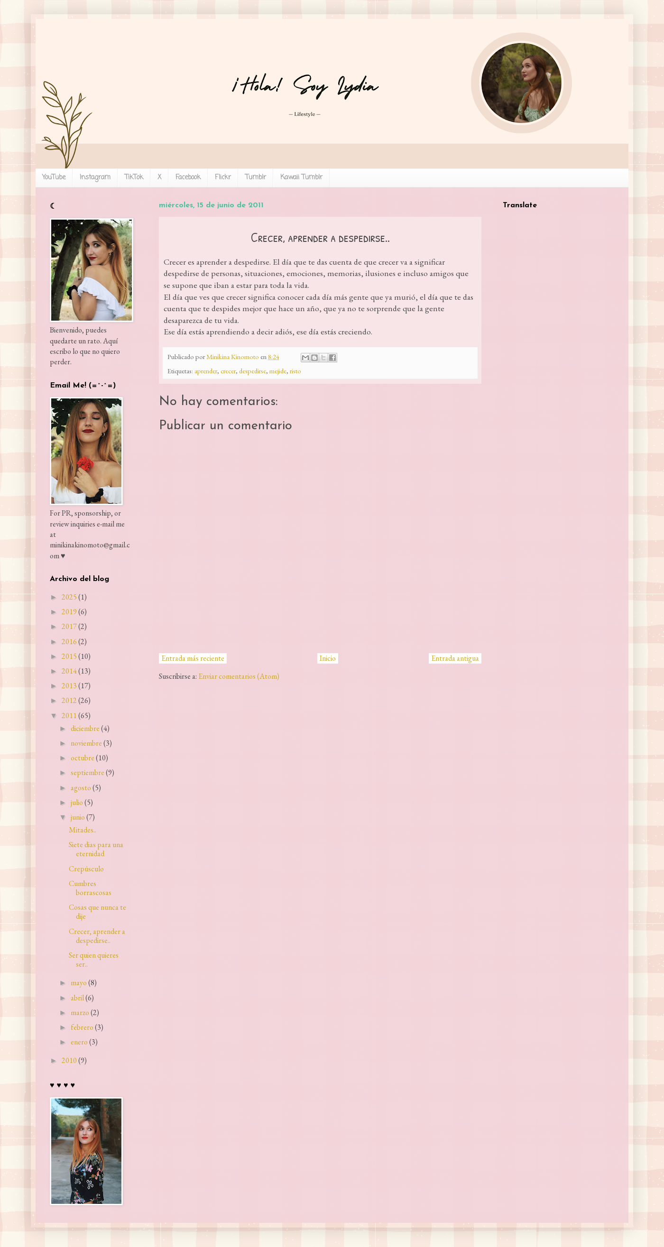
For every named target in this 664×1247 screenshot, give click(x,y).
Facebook (188, 178)
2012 (69, 700)
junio (78, 817)
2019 (69, 612)
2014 (69, 671)
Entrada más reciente (192, 658)
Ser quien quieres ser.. (94, 959)
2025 (69, 597)
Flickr (223, 178)
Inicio (328, 658)
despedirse (252, 370)
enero (79, 1042)
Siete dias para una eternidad (96, 849)
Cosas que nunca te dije (97, 911)
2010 (69, 1060)
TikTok (134, 178)
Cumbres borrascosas (90, 887)
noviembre (86, 743)
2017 (69, 626)
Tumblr (255, 178)
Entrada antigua (455, 658)
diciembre (85, 728)
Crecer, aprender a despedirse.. (97, 935)
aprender (205, 370)
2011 (69, 715)
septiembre (87, 772)
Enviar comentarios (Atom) (238, 676)
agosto (81, 788)
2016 (69, 642)
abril (77, 998)
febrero (82, 1027)
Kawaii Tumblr (301, 178)
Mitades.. (82, 830)
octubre (82, 758)
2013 (69, 686)
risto (295, 370)
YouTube (53, 178)
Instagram (95, 178)
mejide (277, 370)
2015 (69, 656)
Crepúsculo (86, 869)
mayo (79, 983)
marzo (80, 1012)
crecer (228, 370)
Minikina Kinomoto (233, 356)
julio (77, 802)
